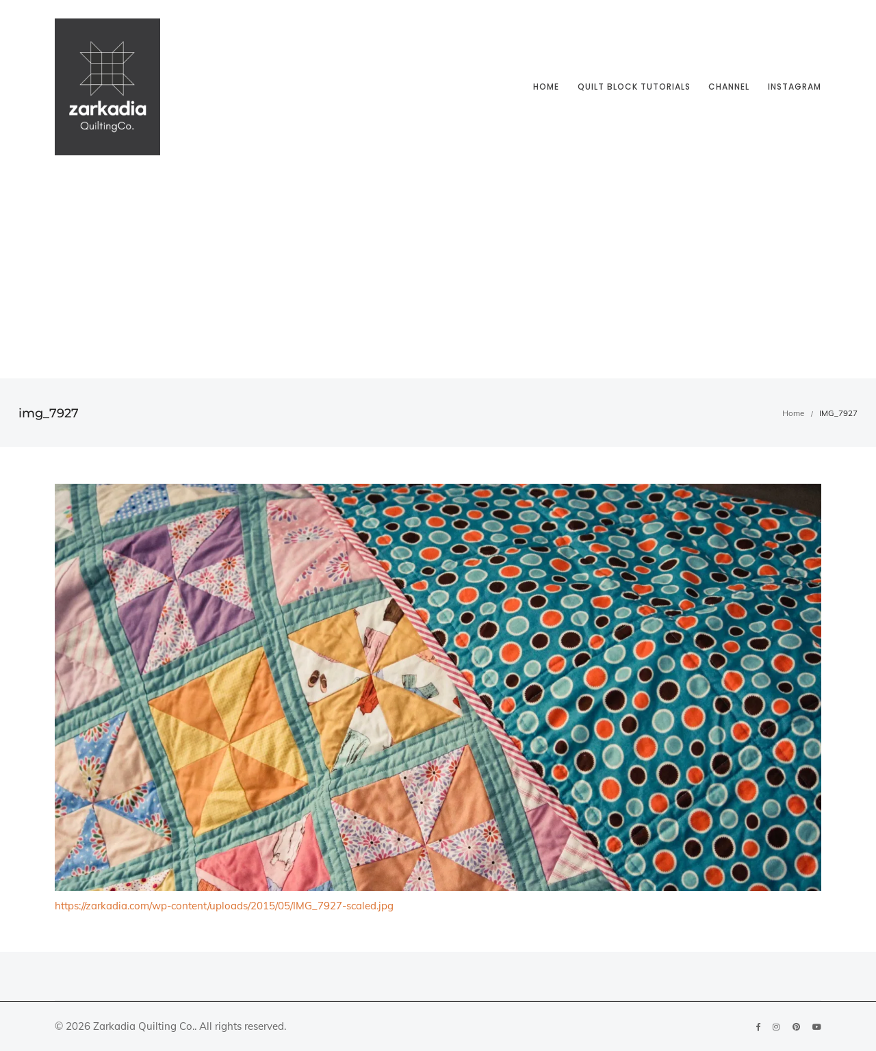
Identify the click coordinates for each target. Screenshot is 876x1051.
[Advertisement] (438, 276)
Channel (728, 86)
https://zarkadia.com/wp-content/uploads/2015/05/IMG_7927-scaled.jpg (224, 905)
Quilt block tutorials (634, 86)
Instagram (794, 86)
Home (546, 86)
